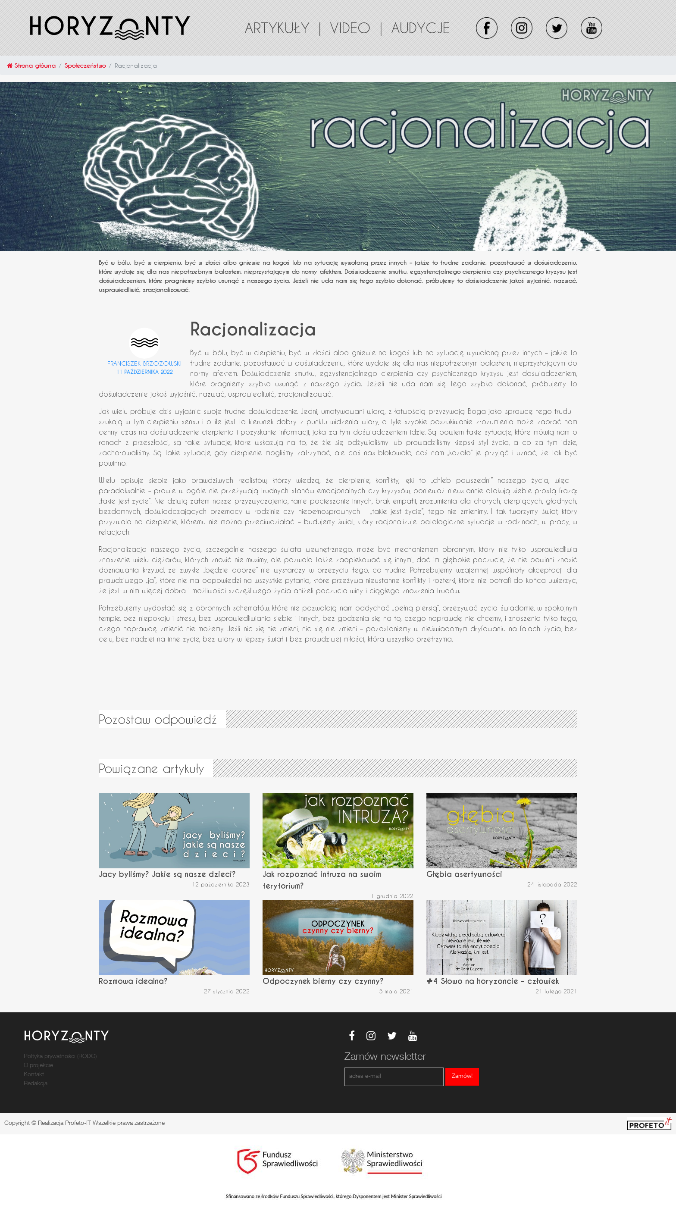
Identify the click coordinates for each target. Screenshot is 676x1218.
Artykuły (282, 27)
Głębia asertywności (464, 874)
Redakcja (35, 1084)
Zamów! (462, 1077)
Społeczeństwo (85, 65)
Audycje (420, 27)
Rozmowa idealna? (133, 981)
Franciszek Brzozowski (144, 363)
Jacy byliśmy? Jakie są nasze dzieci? (167, 874)
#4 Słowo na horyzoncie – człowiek (492, 981)
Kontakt (34, 1075)
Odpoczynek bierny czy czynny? (323, 981)
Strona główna (31, 65)
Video (356, 27)
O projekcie (38, 1066)
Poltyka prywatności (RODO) (60, 1057)
